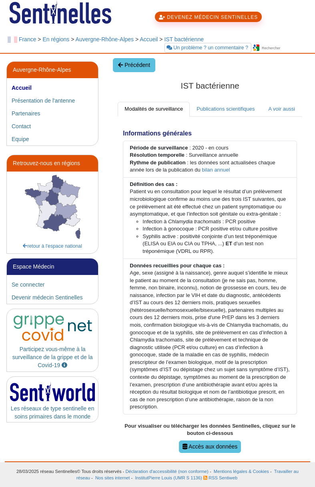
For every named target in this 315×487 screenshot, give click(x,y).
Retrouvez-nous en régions (46, 163)
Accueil (149, 39)
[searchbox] (284, 48)
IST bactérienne (184, 39)
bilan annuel (216, 170)
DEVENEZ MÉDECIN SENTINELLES (208, 17)
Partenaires (26, 113)
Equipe (20, 139)
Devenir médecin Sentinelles (47, 297)
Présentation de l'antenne (43, 100)
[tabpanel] (210, 289)
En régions (55, 39)
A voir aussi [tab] (282, 109)
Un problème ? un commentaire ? (208, 48)
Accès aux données (210, 446)
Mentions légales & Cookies (241, 471)
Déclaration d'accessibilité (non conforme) (166, 471)
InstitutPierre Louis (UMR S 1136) (168, 477)
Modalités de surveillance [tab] (153, 109)
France (27, 39)
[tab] (52, 87)
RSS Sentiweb (220, 477)
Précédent (134, 65)
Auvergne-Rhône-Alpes (105, 39)
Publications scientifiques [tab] (226, 109)
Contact (21, 126)
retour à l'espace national (52, 246)
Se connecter (28, 284)
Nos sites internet (112, 477)
